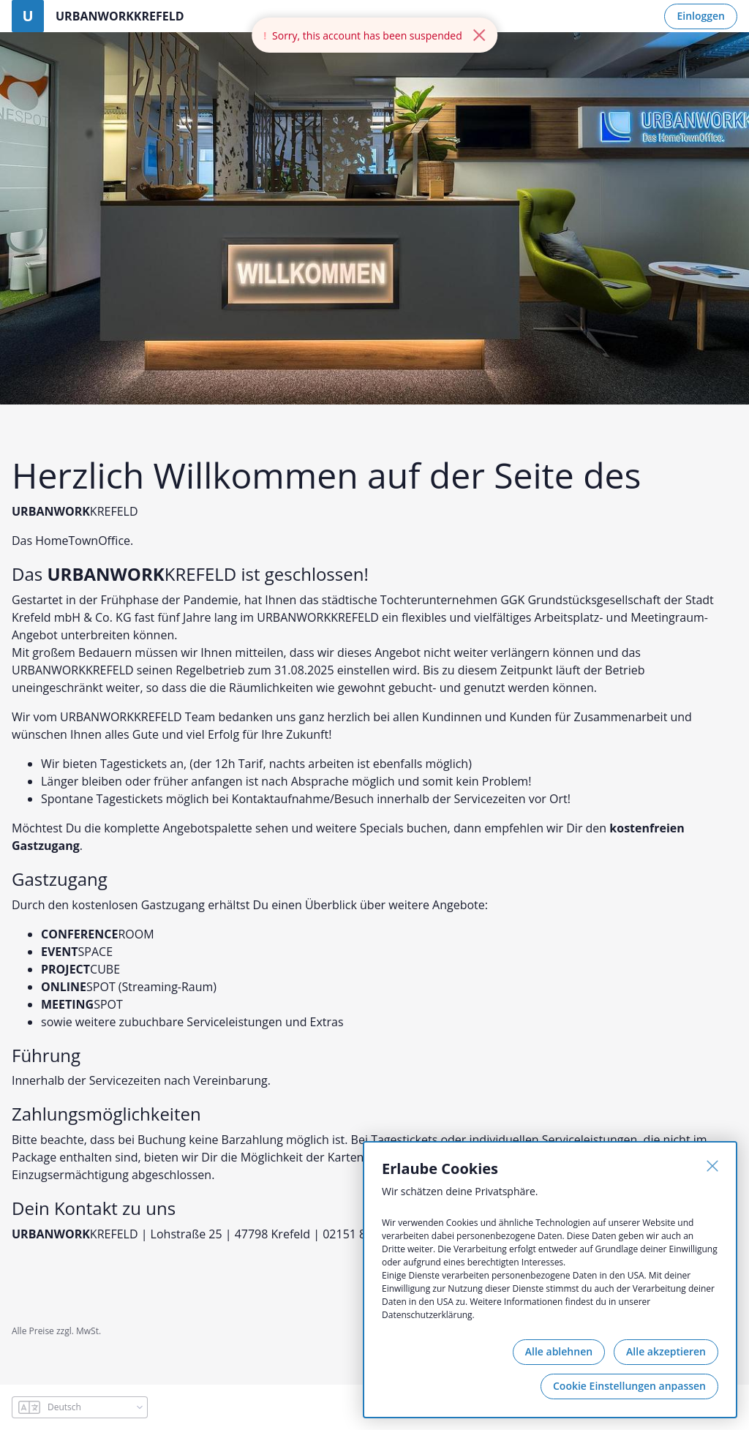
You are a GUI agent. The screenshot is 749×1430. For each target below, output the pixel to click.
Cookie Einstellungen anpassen (629, 1386)
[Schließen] (712, 1166)
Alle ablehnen (558, 1351)
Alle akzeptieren (666, 1351)
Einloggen (701, 16)
